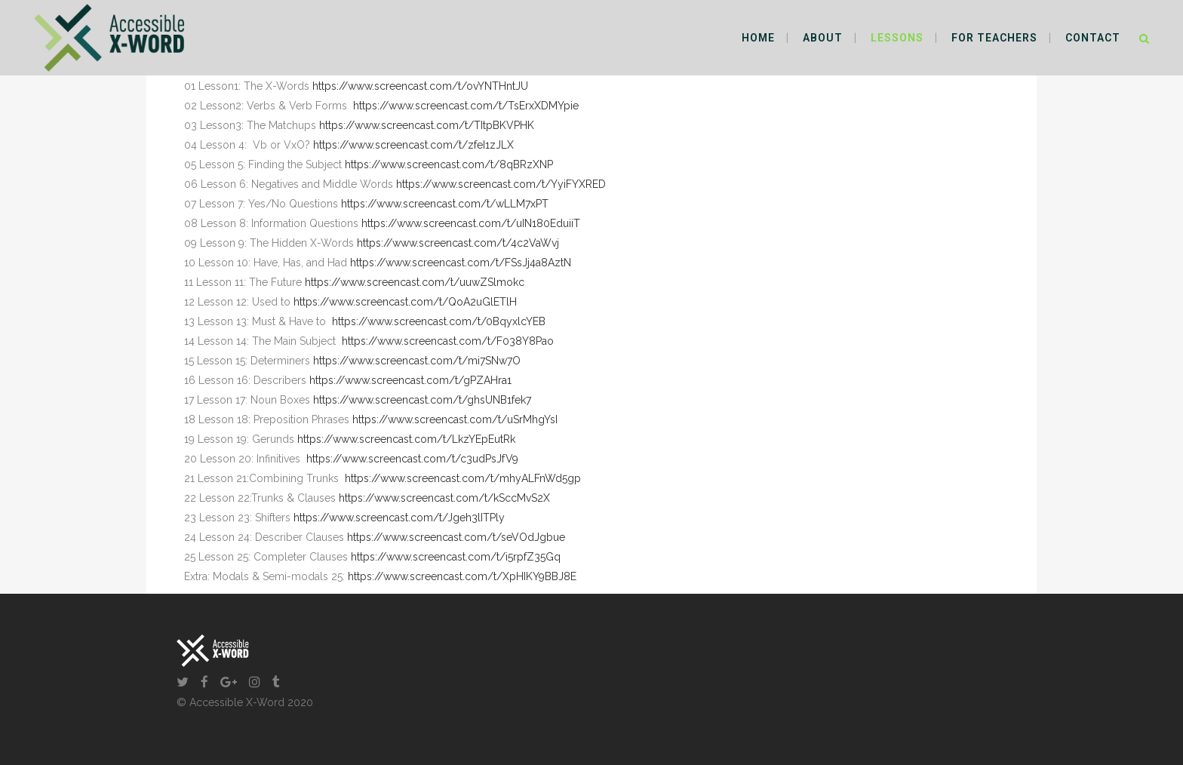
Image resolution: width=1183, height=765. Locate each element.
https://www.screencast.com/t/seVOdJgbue (456, 537)
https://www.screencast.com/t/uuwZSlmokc (414, 282)
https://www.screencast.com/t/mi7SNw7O (417, 361)
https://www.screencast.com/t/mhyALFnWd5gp (463, 478)
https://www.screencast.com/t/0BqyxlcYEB (438, 321)
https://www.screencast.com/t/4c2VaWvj (458, 243)
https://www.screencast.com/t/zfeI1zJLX (413, 145)
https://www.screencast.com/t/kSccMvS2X (444, 498)
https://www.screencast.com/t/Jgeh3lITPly (399, 518)
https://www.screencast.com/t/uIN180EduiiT (470, 223)
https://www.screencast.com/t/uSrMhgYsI (455, 419)
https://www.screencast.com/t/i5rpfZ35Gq (456, 557)
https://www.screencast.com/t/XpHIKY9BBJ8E (462, 576)
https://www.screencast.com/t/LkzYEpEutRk (406, 439)
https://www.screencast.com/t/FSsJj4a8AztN (460, 263)
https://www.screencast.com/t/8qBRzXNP (449, 164)
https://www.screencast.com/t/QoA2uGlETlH (405, 302)
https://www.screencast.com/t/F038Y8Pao (448, 341)
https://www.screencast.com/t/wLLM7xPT (444, 204)
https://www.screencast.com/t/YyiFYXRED (501, 184)
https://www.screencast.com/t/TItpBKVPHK (426, 125)
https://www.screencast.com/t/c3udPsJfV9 (412, 459)
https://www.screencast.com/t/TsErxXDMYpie (466, 106)
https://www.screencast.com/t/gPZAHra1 (410, 380)
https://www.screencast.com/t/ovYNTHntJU (420, 86)
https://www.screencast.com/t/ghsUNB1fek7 (422, 400)
